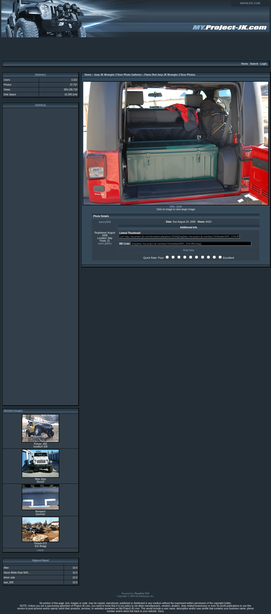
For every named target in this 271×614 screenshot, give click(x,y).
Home (244, 63)
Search (254, 63)
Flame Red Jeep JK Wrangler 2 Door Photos (169, 74)
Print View (188, 250)
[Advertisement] (135, 48)
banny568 (104, 221)
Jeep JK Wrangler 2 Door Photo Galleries (118, 74)
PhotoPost (139, 593)
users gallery (105, 243)
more (40, 550)
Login (263, 63)
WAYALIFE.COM (250, 3)
